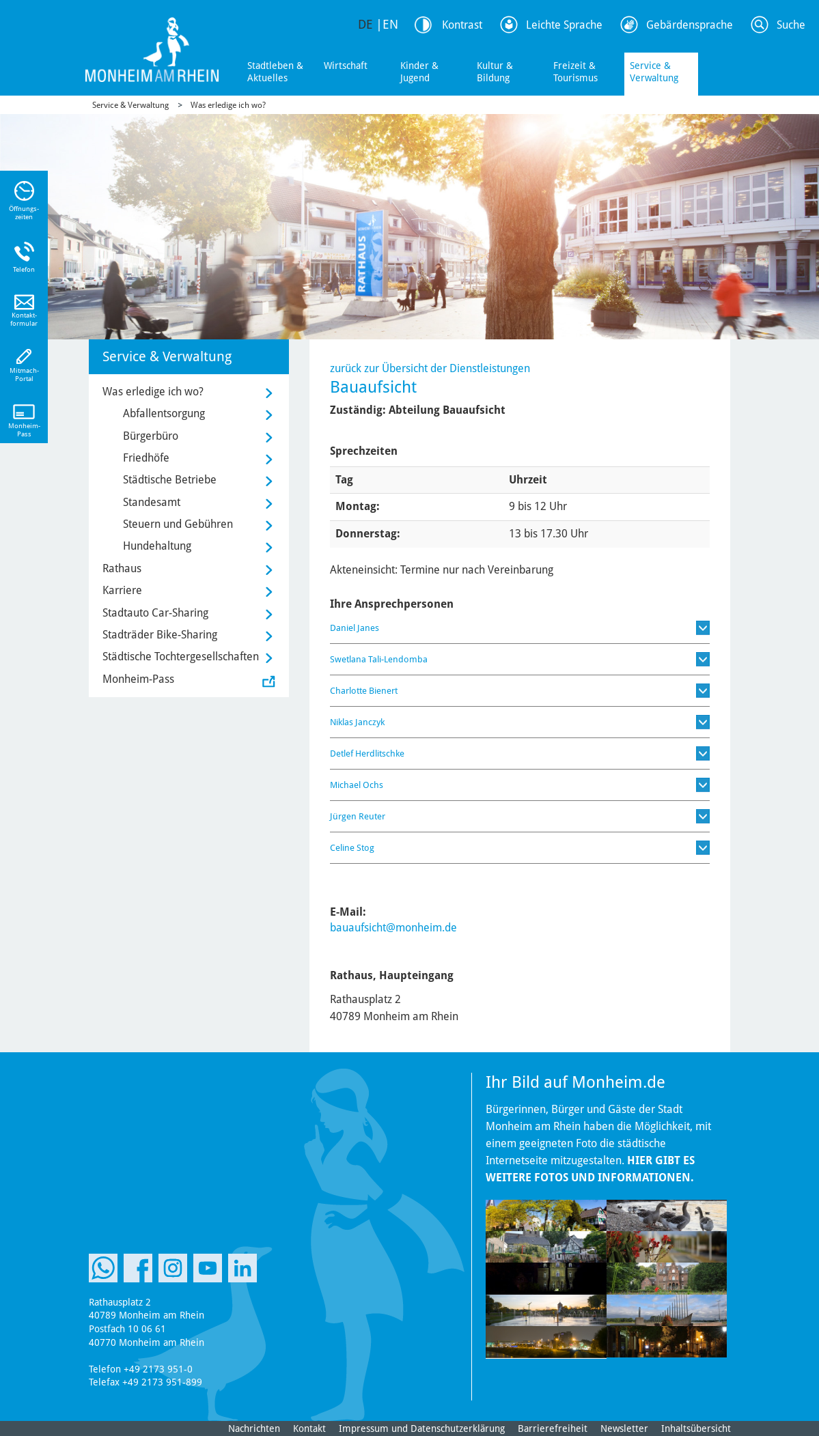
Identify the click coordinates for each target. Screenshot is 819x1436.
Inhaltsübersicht (696, 1428)
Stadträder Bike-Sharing (159, 634)
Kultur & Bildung (495, 71)
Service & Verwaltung (654, 71)
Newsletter (624, 1428)
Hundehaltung (157, 545)
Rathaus (121, 568)
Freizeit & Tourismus (575, 71)
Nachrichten (254, 1428)
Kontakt (309, 1428)
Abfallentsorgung (164, 413)
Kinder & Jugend (419, 71)
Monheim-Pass (138, 679)
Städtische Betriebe (170, 479)
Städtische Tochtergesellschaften (180, 656)
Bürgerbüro (150, 436)
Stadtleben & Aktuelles (275, 71)
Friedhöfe (146, 457)
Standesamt (151, 502)
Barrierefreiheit (552, 1428)
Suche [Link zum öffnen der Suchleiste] (791, 24)
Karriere (122, 590)
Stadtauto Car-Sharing (155, 612)
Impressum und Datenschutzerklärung (422, 1428)
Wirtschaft (345, 65)
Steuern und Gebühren (178, 524)
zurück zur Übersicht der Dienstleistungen (430, 368)
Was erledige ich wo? (228, 105)
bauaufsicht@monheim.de (393, 927)
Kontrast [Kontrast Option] (462, 24)
